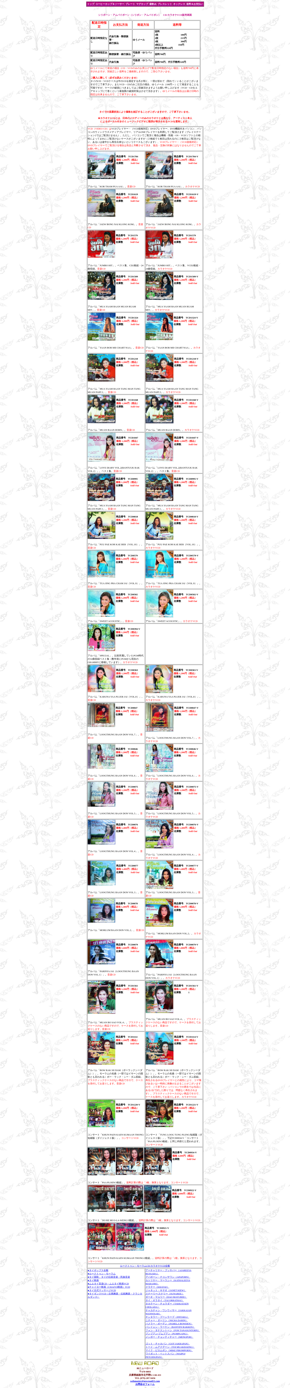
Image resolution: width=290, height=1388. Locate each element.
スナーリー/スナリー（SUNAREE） (165, 1293)
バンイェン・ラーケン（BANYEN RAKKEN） (170, 1327)
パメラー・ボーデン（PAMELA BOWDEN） (169, 1323)
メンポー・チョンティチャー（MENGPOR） (169, 1337)
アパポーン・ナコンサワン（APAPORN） (168, 1277)
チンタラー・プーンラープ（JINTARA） (167, 1317)
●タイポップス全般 (98, 1270)
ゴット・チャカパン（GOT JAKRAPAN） (168, 1343)
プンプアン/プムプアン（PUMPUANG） (167, 1333)
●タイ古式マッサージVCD (102, 1290)
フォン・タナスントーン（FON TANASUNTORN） (173, 1330)
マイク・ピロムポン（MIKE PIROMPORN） (169, 1350)
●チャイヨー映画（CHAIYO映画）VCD (109, 1287)
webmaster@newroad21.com (145, 1381)
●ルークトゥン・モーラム (102, 1273)
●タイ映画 (93, 1280)
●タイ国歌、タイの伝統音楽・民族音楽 (109, 1277)
